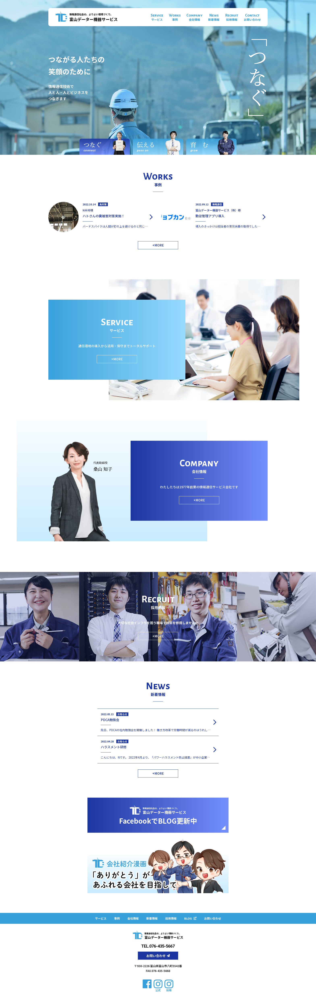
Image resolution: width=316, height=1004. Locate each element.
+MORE (158, 245)
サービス (100, 918)
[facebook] (147, 983)
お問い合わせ (212, 918)
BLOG (190, 918)
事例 (117, 918)
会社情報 (133, 918)
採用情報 (171, 918)
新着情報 (152, 918)
